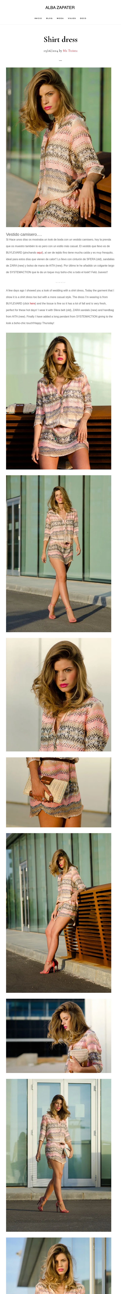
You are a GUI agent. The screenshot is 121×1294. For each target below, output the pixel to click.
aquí (39, 252)
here (32, 303)
